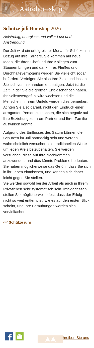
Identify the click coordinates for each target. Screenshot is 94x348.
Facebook (9, 336)
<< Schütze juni (17, 222)
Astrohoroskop (41, 9)
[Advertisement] (47, 277)
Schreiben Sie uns (73, 337)
